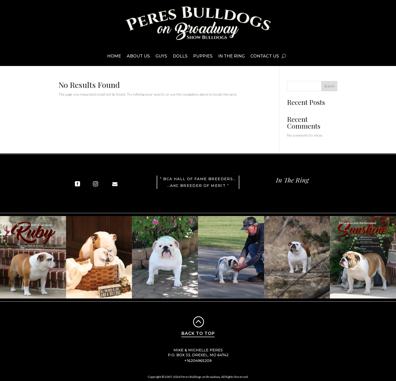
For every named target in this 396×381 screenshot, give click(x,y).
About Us (138, 56)
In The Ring (231, 56)
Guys (161, 56)
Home (114, 56)
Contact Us (264, 56)
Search (329, 86)
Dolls (180, 56)
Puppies (202, 56)
